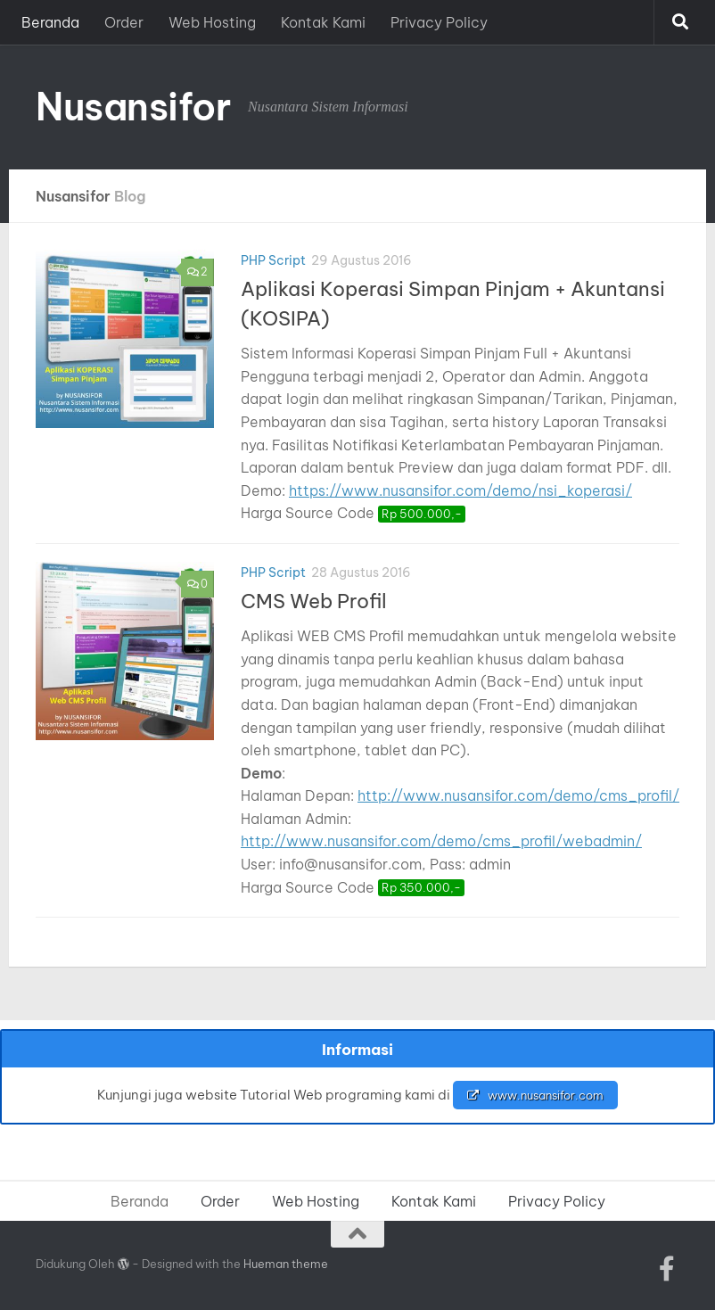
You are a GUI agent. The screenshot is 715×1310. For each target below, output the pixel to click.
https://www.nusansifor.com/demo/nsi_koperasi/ (460, 490)
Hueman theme (285, 1263)
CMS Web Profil (314, 601)
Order (124, 22)
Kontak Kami (323, 22)
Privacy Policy (439, 22)
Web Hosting (212, 22)
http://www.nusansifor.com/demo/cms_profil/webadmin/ (441, 841)
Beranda (50, 22)
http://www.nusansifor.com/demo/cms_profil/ (518, 795)
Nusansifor (133, 106)
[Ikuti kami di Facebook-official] (666, 1268)
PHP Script (273, 260)
